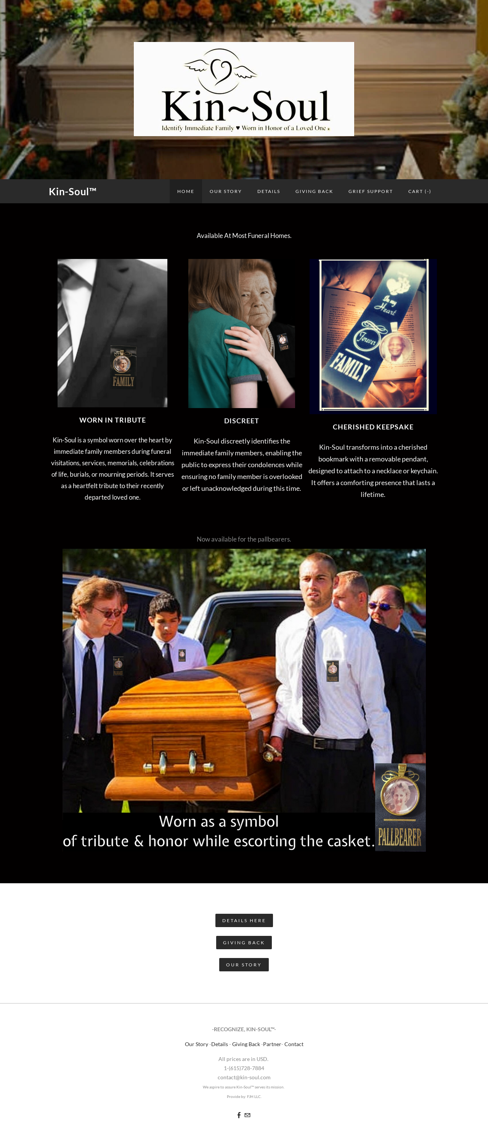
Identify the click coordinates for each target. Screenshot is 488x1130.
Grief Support (370, 191)
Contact (293, 1044)
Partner (272, 1044)
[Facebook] (239, 1115)
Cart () (420, 191)
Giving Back (314, 191)
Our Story (197, 1044)
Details (268, 191)
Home (185, 191)
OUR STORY (226, 191)
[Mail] (247, 1115)
